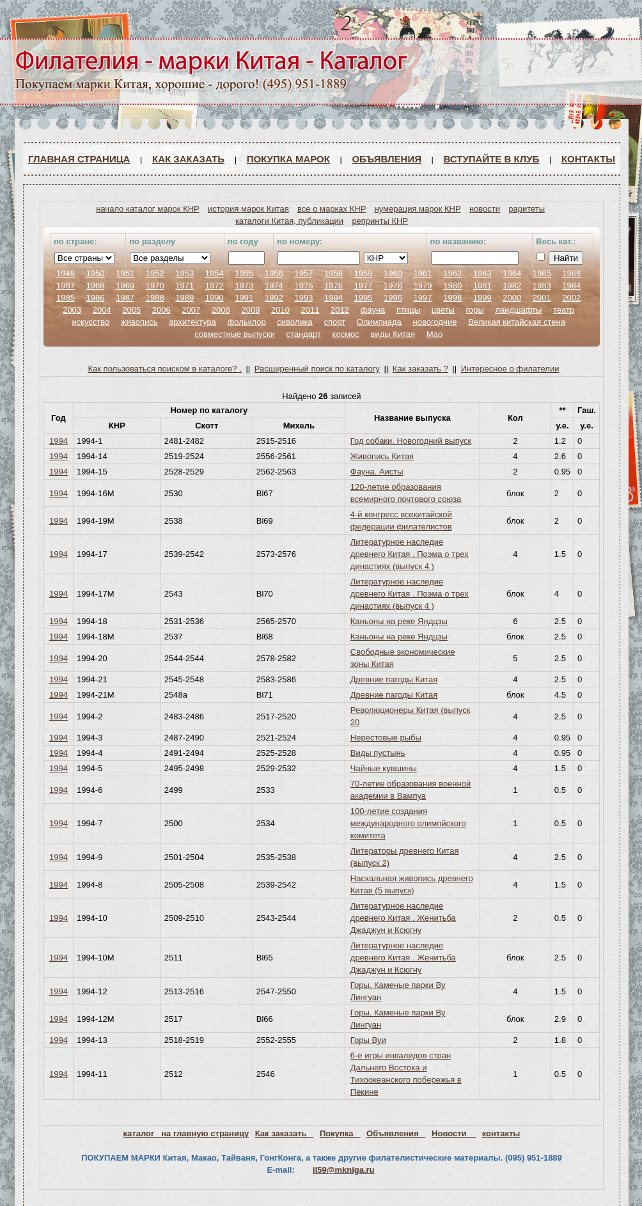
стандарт (303, 334)
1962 (452, 273)
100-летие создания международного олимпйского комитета (408, 823)
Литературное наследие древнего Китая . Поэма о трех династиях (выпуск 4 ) (409, 554)
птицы (408, 310)
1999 (482, 297)
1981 (482, 285)
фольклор (247, 322)
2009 (250, 310)
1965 (542, 273)
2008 (221, 310)
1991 (244, 297)
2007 (191, 310)
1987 (125, 297)
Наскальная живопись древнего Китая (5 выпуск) (411, 884)
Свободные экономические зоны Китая (402, 658)
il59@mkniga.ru (343, 1170)
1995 (363, 297)
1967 (65, 285)
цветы (443, 310)
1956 (274, 273)
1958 (333, 273)
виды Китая (392, 334)
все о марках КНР (331, 209)
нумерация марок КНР (418, 209)
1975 (303, 285)
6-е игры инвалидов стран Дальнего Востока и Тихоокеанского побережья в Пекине (406, 1074)
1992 (274, 297)
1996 (393, 297)
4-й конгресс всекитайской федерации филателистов (401, 520)
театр (563, 310)
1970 (155, 285)
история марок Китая (248, 209)
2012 (340, 310)
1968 (95, 285)
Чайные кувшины (383, 768)
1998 (452, 297)
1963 (482, 273)
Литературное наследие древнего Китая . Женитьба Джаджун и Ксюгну (403, 918)
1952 (155, 273)
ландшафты (518, 310)
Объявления (386, 158)
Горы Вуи (368, 1040)
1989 (184, 297)
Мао (434, 334)
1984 (571, 285)
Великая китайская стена (516, 322)
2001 (542, 297)
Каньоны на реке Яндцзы (399, 621)
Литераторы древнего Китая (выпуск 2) (404, 857)
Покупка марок (288, 158)
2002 (571, 297)
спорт (334, 322)
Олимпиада (379, 322)
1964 (512, 273)
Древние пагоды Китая (394, 679)
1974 (274, 285)
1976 (333, 285)
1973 (244, 285)
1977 (363, 285)
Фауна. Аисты (376, 471)
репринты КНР (380, 221)
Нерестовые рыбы (385, 737)
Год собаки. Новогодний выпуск (410, 441)
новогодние (434, 322)
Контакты (588, 158)
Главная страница (79, 158)
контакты (501, 1133)
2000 (512, 297)
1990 (214, 297)
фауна (373, 310)
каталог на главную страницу (186, 1133)
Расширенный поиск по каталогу (317, 368)
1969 (125, 285)
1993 (303, 297)
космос (346, 334)
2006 (161, 310)
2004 (102, 310)
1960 (393, 273)
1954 (214, 273)
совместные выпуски (234, 334)
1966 (571, 273)
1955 (244, 273)
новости (484, 209)
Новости (454, 1133)
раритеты (526, 209)
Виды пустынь (377, 753)
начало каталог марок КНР (148, 209)
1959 (363, 273)
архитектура (192, 322)
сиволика (295, 322)
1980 (452, 285)
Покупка (340, 1133)
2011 (310, 310)
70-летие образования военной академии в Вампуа (410, 790)
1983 (542, 285)
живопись (139, 322)
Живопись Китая (382, 456)
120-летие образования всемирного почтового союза (406, 493)
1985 (65, 297)
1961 (423, 273)
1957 (303, 273)
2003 (72, 310)
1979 (423, 285)
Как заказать (188, 158)
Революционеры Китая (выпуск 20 (410, 716)
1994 (333, 297)
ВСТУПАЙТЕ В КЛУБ (492, 158)
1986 (95, 297)
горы (475, 310)
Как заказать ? (420, 368)
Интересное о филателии (510, 368)
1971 (184, 285)
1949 (65, 273)
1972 (214, 285)
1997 (423, 297)
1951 (125, 273)
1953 (184, 273)
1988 (155, 297)
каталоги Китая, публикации (289, 221)
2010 (280, 310)
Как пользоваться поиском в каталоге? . (165, 368)
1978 (393, 285)
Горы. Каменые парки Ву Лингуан (398, 991)
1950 (95, 273)
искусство (90, 322)
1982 (512, 285)
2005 (131, 310)
